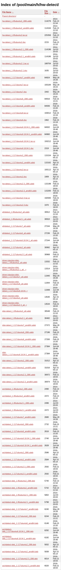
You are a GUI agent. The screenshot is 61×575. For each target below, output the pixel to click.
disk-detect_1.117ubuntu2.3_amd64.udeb (19, 382)
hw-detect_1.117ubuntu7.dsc (14, 92)
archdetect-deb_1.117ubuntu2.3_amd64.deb (21, 566)
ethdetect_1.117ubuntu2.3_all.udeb (17, 254)
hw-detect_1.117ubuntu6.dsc (14, 120)
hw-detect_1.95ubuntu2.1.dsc (14, 71)
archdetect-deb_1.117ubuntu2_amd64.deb (20, 552)
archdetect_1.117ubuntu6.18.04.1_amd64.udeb (22, 445)
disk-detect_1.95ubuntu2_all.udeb (16, 311)
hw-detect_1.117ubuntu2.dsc (14, 177)
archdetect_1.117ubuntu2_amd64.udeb (18, 460)
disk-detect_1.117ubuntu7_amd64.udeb (19, 325)
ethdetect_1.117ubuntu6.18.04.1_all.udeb (19, 240)
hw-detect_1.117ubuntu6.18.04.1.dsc (18, 148)
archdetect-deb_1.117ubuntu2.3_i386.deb (20, 559)
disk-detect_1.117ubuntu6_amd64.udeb (19, 339)
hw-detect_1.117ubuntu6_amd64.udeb (18, 106)
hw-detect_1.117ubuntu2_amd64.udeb (18, 163)
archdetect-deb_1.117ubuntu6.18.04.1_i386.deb (17, 530)
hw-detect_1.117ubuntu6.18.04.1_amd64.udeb (22, 134)
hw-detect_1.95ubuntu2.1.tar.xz (15, 64)
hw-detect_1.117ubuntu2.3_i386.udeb (18, 184)
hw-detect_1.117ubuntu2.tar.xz (15, 170)
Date (55, 12)
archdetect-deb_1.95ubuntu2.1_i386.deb (19, 495)
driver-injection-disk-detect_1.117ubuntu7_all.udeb (15, 276)
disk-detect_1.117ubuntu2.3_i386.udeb (18, 375)
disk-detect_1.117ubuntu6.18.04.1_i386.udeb (21, 346)
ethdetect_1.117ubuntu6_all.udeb (16, 233)
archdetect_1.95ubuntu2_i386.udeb (17, 389)
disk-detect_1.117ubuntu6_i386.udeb (18, 332)
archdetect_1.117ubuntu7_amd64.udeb (18, 417)
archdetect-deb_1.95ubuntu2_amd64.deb (19, 488)
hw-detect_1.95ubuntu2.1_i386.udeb (17, 49)
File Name (6, 12)
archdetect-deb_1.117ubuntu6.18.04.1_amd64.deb (19, 537)
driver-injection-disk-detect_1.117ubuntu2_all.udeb (15, 297)
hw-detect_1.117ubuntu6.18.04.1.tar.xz (18, 141)
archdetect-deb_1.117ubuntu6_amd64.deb (20, 523)
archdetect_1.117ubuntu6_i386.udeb (17, 424)
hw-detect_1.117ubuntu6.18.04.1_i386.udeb (20, 127)
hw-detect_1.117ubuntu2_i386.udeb (17, 155)
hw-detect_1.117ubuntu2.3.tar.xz (16, 198)
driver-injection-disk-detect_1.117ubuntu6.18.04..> (15, 290)
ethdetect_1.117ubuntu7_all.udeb (16, 226)
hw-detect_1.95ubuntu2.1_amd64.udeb (18, 56)
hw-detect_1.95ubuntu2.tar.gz (14, 35)
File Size (46, 12)
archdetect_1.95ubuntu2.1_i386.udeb (18, 403)
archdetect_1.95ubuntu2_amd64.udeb (18, 396)
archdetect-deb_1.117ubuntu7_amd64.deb (20, 509)
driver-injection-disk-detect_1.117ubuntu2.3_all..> (14, 304)
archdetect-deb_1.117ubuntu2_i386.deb (19, 545)
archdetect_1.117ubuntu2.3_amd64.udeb (19, 474)
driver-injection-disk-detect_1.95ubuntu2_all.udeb (14, 261)
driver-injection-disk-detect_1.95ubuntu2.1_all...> (14, 269)
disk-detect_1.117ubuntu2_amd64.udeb (19, 368)
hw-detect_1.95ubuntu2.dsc (14, 42)
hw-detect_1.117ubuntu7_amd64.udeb (18, 78)
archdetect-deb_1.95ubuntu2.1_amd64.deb (20, 502)
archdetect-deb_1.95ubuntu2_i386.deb (18, 481)
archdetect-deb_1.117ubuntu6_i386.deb (19, 516)
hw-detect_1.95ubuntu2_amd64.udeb (18, 28)
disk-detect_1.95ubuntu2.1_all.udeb (17, 318)
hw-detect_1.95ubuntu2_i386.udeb (17, 21)
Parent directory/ (9, 16)
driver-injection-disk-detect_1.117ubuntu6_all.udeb (15, 283)
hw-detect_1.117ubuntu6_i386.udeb (17, 99)
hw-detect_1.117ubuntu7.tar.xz (15, 85)
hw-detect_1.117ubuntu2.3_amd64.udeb (19, 191)
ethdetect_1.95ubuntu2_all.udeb (15, 212)
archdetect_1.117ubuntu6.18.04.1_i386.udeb (21, 438)
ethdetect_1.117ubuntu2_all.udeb (16, 247)
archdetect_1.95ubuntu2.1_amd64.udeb (19, 410)
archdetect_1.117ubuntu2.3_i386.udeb (18, 467)
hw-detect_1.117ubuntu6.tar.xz (15, 113)
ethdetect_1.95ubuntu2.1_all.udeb (16, 219)
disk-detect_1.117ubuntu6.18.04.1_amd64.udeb (20, 354)
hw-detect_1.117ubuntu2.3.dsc (15, 205)
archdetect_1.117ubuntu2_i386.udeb (17, 453)
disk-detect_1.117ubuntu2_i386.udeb (18, 361)
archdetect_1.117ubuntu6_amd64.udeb (18, 431)
